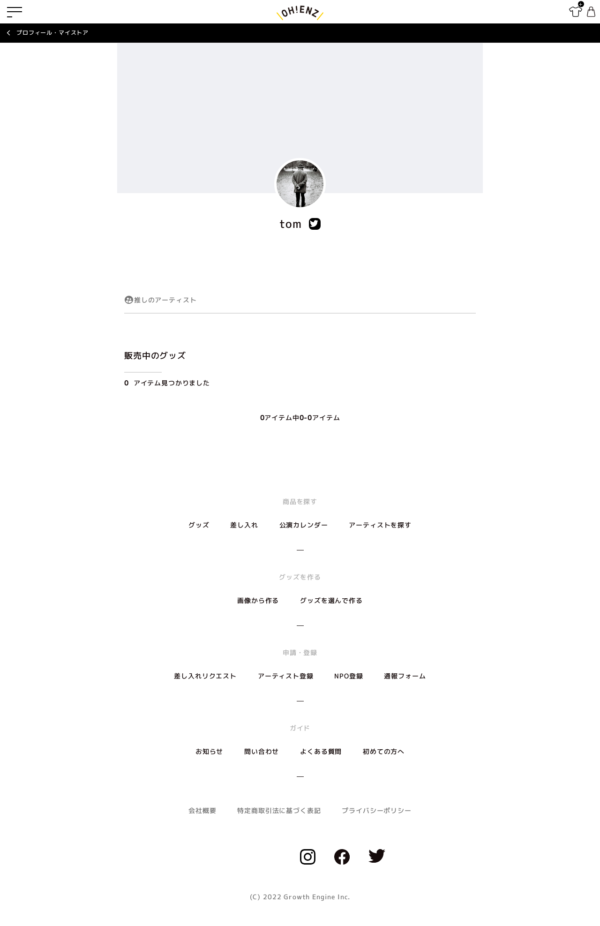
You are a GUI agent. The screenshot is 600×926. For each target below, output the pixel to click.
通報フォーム (405, 675)
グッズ (199, 524)
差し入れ (244, 524)
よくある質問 (321, 751)
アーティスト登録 (286, 675)
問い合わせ (261, 751)
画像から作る (258, 600)
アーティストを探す (380, 524)
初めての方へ (384, 751)
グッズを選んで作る (331, 600)
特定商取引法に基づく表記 (279, 810)
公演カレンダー (303, 524)
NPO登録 (348, 675)
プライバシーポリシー (376, 810)
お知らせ (209, 751)
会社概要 (202, 810)
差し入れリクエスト (205, 675)
